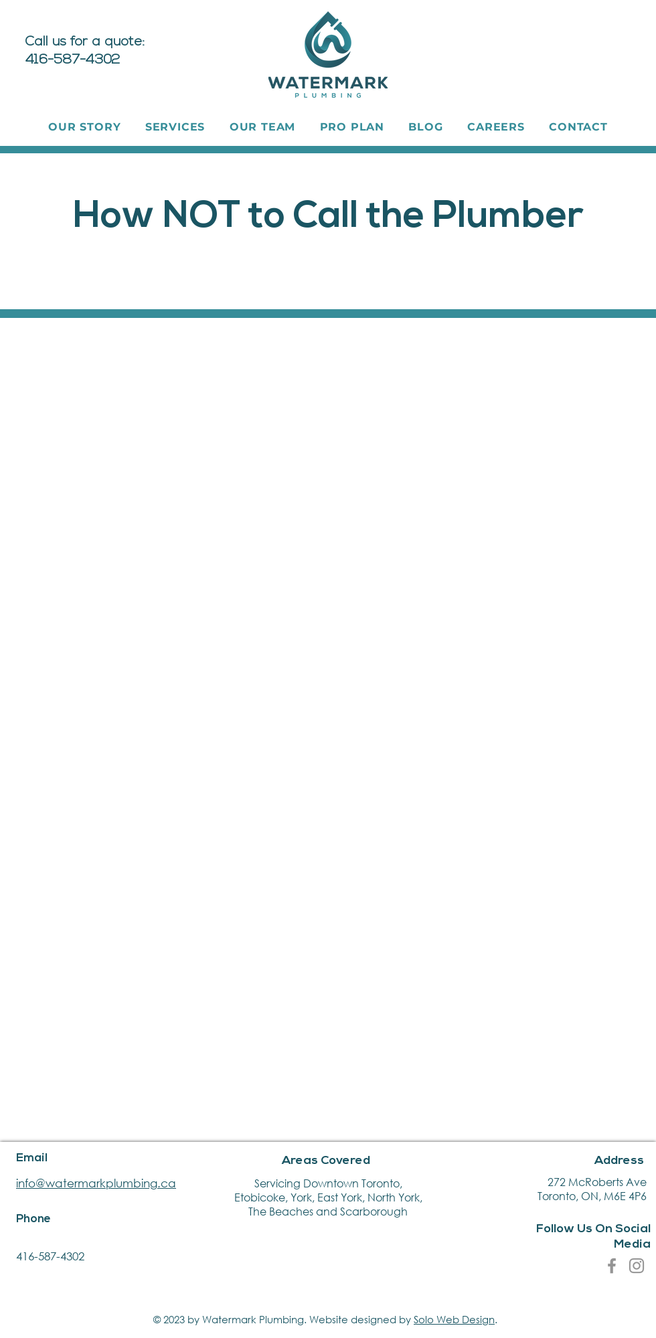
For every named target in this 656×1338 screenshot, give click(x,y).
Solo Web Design (454, 1319)
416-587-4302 (50, 1256)
